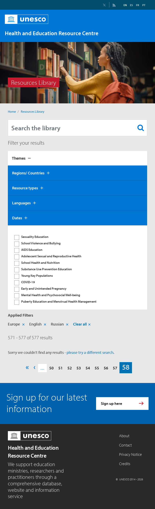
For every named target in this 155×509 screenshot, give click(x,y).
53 (78, 367)
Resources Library (32, 111)
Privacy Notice (130, 454)
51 (60, 367)
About (124, 435)
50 (51, 367)
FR (137, 5)
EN (125, 5)
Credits (124, 463)
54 (88, 367)
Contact (125, 444)
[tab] (77, 158)
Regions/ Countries (28, 172)
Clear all (80, 324)
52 (69, 367)
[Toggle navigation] (143, 33)
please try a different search (90, 352)
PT (143, 5)
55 (97, 367)
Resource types (25, 187)
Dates (17, 217)
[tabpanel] (77, 267)
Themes (18, 158)
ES (131, 5)
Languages (21, 202)
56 (106, 367)
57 (115, 367)
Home (12, 111)
